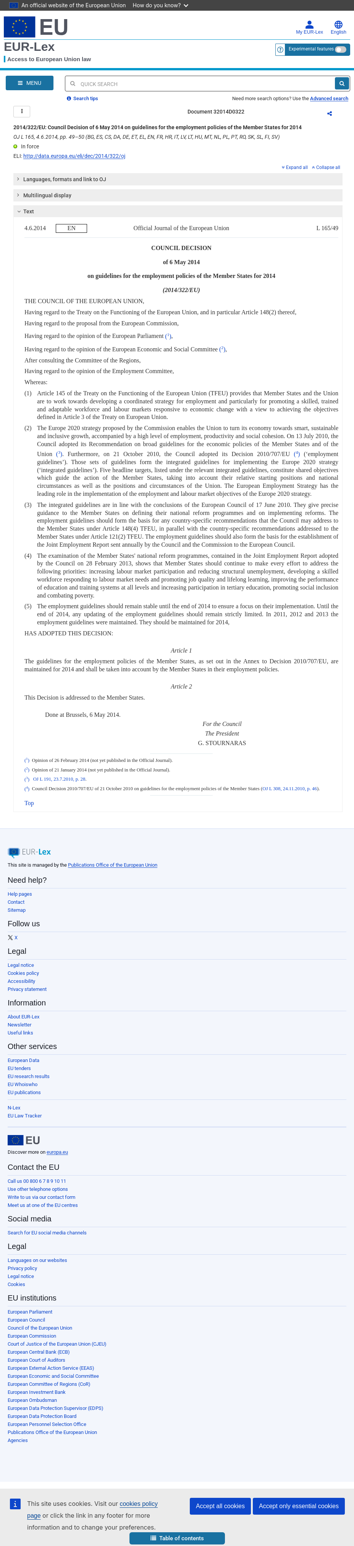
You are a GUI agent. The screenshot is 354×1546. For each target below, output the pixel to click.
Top (29, 803)
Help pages (20, 894)
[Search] (342, 83)
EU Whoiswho (22, 1084)
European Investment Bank (37, 1392)
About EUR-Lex (23, 1017)
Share (334, 115)
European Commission (32, 1336)
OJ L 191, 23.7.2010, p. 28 (59, 779)
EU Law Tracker (25, 1116)
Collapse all (326, 167)
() (168, 336)
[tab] (178, 179)
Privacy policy (22, 1268)
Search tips (82, 98)
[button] (177, 1538)
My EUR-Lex (309, 27)
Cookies (16, 1284)
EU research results (29, 1076)
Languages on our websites (37, 1260)
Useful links (20, 1033)
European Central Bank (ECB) (39, 1352)
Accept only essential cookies (299, 1506)
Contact (16, 902)
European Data (23, 1060)
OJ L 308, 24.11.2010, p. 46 (289, 789)
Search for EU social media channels (47, 1233)
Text (24, 211)
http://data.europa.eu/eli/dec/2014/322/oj (74, 156)
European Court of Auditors (36, 1360)
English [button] (338, 27)
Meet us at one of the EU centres (43, 1205)
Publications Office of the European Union (112, 865)
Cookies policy (23, 973)
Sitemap (17, 910)
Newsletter (19, 1025)
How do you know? (161, 5)
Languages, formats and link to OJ (61, 179)
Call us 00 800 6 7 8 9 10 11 (37, 1181)
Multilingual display (43, 195)
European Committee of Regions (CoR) (49, 1384)
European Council (26, 1320)
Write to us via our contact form (41, 1197)
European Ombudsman (32, 1400)
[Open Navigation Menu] (29, 83)
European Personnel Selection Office (47, 1424)
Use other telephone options (38, 1189)
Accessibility (21, 981)
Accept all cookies (220, 1506)
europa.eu (57, 1152)
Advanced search (329, 98)
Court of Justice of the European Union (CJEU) (57, 1344)
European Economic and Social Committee (53, 1376)
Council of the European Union (40, 1328)
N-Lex (14, 1108)
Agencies (18, 1440)
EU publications (24, 1092)
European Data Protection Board (42, 1416)
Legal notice (21, 965)
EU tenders (19, 1068)
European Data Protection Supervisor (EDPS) (55, 1408)
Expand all (295, 167)
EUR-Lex (29, 47)
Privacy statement (27, 989)
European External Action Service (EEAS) (51, 1368)
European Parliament (30, 1312)
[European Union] (24, 1140)
